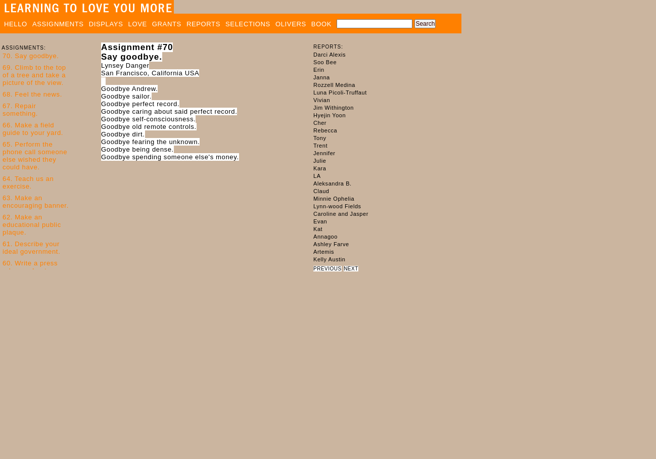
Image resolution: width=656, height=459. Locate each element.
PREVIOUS (327, 268)
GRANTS (166, 24)
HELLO (15, 24)
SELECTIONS (247, 24)
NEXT (351, 268)
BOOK (321, 24)
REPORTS (203, 24)
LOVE (137, 24)
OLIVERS (290, 24)
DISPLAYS (106, 24)
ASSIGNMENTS (58, 24)
